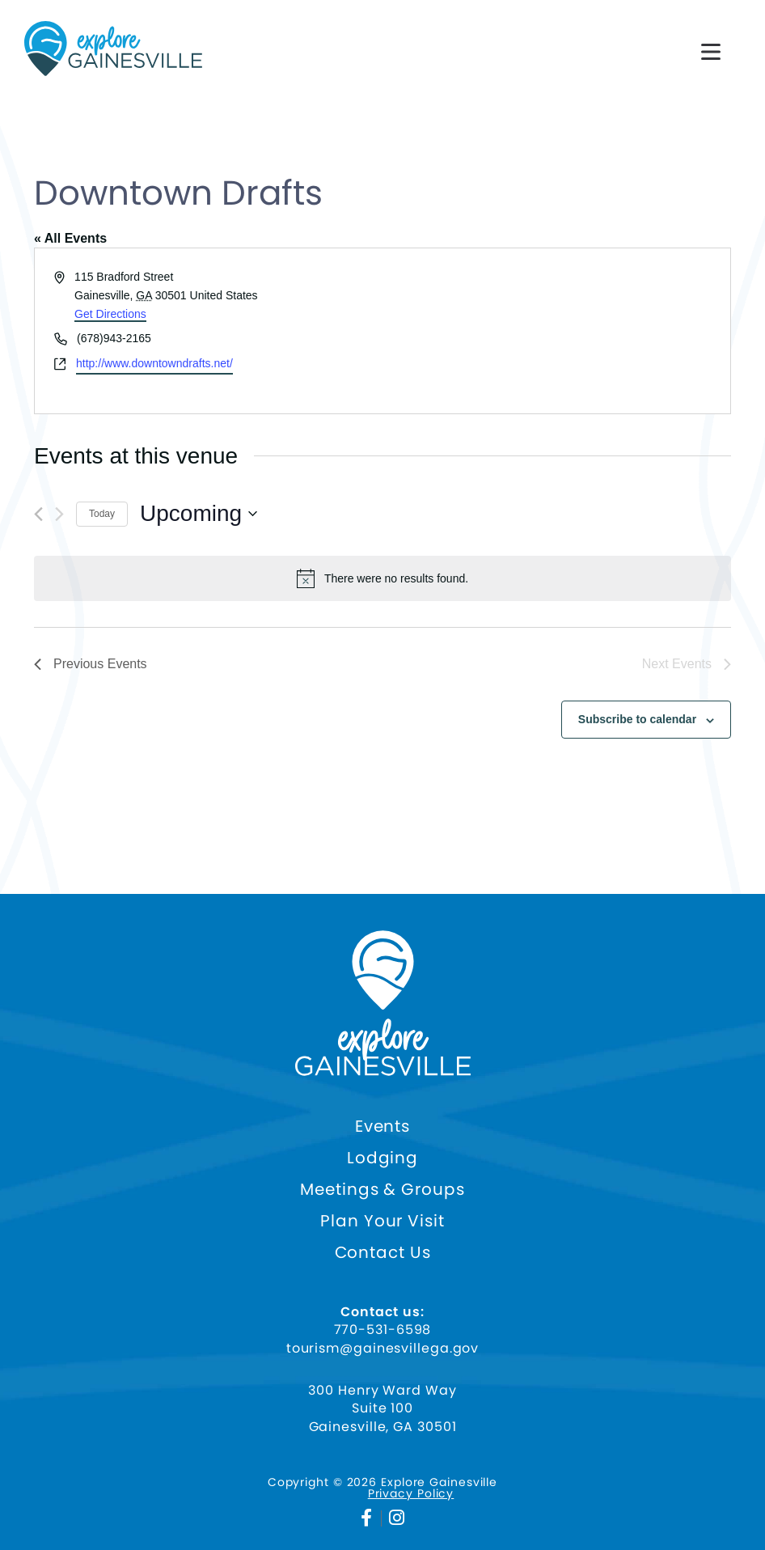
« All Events (70, 238)
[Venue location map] (555, 330)
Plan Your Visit (382, 1221)
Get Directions (110, 313)
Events (382, 1126)
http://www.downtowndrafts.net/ (154, 363)
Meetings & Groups (382, 1189)
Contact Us (383, 1253)
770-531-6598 (383, 1330)
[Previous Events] (38, 514)
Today (102, 513)
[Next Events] (59, 514)
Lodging (382, 1158)
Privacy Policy (411, 1493)
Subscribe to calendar (637, 719)
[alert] (382, 578)
